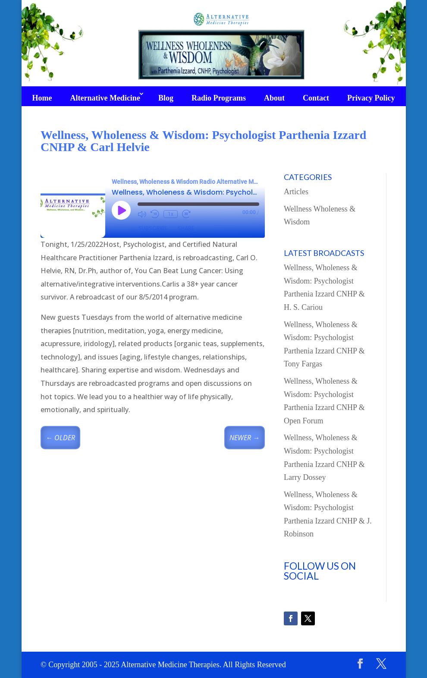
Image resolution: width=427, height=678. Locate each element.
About (274, 98)
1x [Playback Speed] (170, 214)
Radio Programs (219, 98)
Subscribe (152, 228)
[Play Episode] (121, 210)
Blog (165, 98)
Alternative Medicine (105, 98)
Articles (296, 191)
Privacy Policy (371, 98)
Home (42, 98)
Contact (316, 98)
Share (186, 228)
